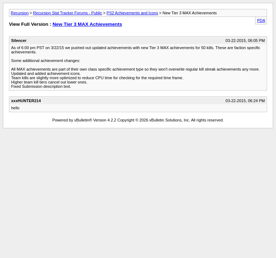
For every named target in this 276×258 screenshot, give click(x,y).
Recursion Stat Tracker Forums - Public (67, 13)
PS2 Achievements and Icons (132, 13)
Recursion (20, 13)
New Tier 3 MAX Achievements (87, 24)
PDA (261, 20)
